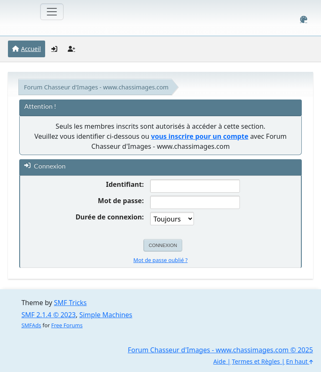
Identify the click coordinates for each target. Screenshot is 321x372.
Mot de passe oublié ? (160, 260)
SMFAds (31, 325)
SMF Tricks (70, 302)
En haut (299, 361)
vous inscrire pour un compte (199, 136)
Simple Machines (105, 314)
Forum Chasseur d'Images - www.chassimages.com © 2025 (220, 349)
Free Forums (67, 325)
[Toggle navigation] (52, 11)
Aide (219, 361)
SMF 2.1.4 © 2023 (48, 314)
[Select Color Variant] (303, 19)
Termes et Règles (256, 361)
